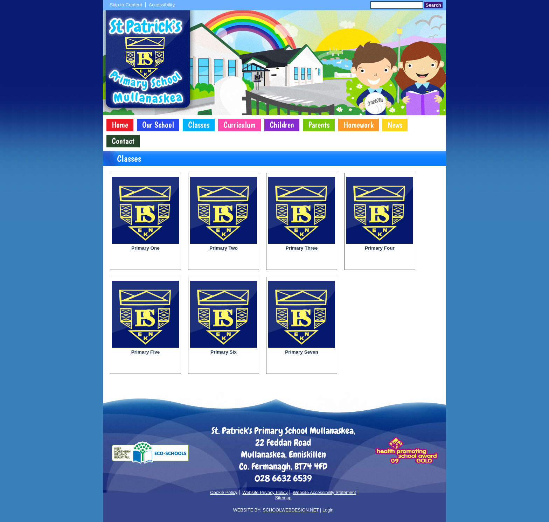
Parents (318, 125)
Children (282, 125)
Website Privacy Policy (264, 492)
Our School (158, 125)
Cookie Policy (223, 492)
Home (120, 125)
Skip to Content (126, 4)
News (395, 125)
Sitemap (283, 497)
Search (433, 5)
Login (327, 510)
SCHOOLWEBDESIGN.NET (291, 510)
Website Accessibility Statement (324, 492)
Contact (123, 141)
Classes (198, 125)
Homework (358, 125)
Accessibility (162, 4)
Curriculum (239, 125)
